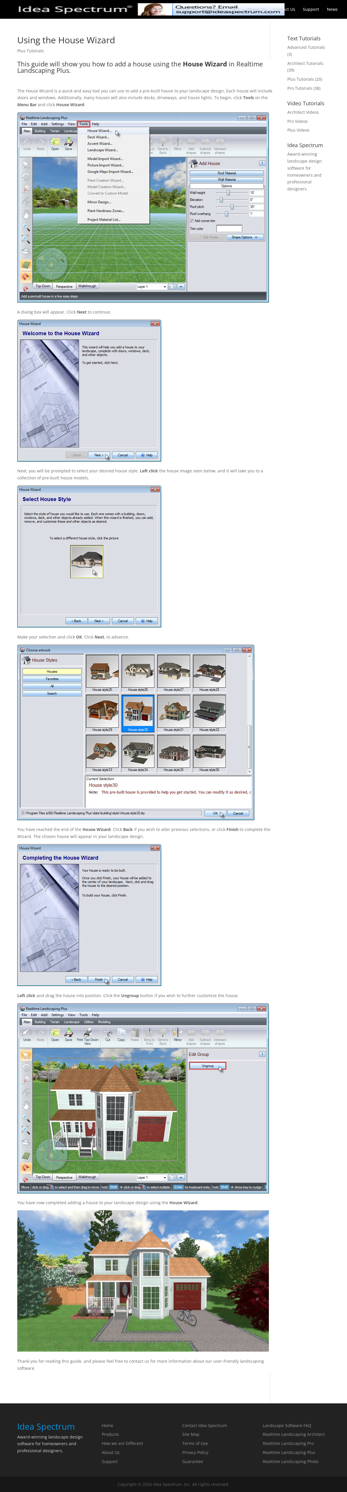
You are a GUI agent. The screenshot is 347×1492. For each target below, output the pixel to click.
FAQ (236, 9)
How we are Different (122, 1443)
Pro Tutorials (299, 88)
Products (180, 9)
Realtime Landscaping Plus (289, 1452)
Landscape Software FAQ (287, 1425)
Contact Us (284, 9)
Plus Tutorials (30, 51)
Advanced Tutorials (306, 47)
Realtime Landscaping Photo (290, 1461)
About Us (256, 9)
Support (311, 9)
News (332, 9)
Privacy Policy (195, 1452)
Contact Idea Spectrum (204, 1425)
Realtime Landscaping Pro (288, 1443)
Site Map (191, 1434)
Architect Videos (303, 112)
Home (158, 9)
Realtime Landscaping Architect (294, 1434)
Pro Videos (297, 121)
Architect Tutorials (305, 63)
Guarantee (213, 9)
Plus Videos (298, 130)
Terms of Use (195, 1443)
